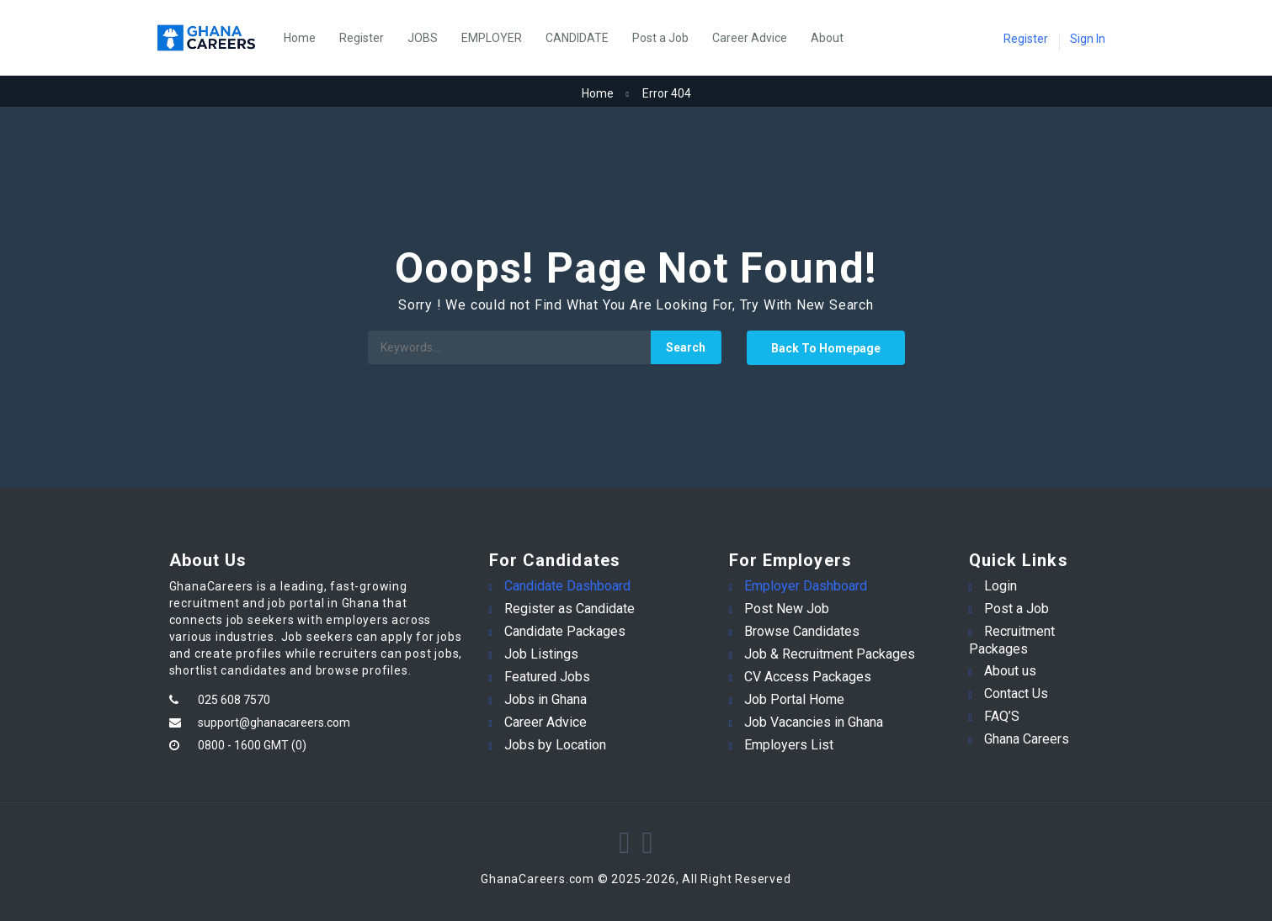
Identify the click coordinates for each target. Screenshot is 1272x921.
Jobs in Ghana (545, 699)
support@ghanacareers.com (274, 722)
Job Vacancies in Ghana (813, 722)
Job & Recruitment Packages (829, 654)
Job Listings (541, 654)
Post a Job (660, 38)
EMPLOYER (491, 38)
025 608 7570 (234, 700)
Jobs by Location (555, 745)
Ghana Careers (1026, 739)
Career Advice (749, 38)
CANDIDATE (577, 38)
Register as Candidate (569, 609)
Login (1000, 586)
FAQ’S (1001, 716)
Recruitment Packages (1012, 640)
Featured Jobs (547, 677)
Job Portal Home (794, 699)
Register (361, 38)
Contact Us (1016, 693)
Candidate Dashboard (567, 586)
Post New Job (786, 609)
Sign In (1087, 38)
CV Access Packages (807, 677)
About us (1010, 671)
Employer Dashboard (805, 586)
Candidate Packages (564, 631)
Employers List (788, 745)
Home (300, 38)
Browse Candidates (802, 631)
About (827, 38)
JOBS (422, 38)
